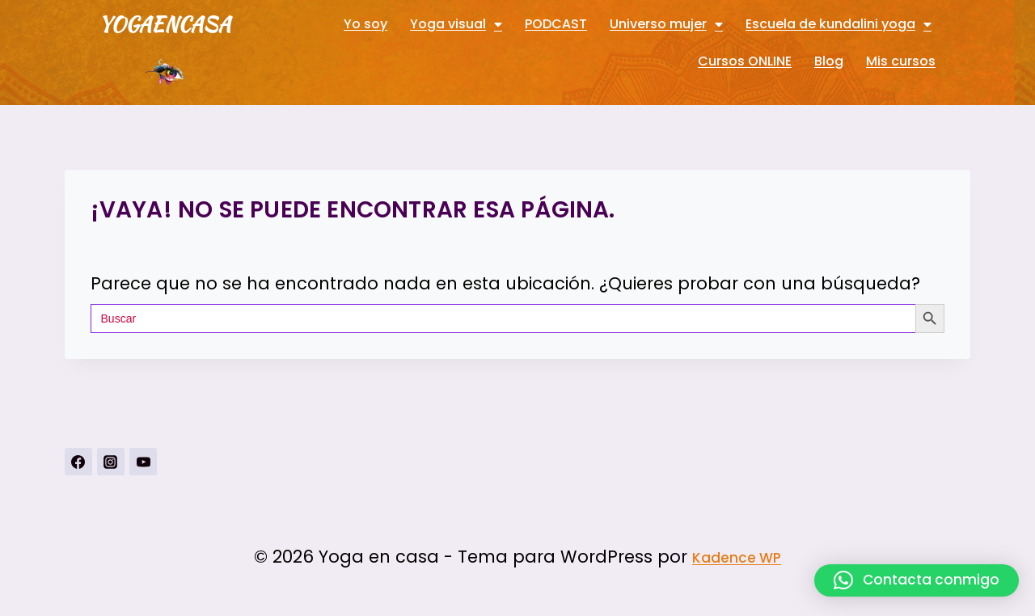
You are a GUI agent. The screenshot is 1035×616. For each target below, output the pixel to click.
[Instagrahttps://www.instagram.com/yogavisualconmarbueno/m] (111, 461)
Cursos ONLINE (745, 61)
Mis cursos (901, 61)
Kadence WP (736, 557)
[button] (916, 580)
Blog (828, 61)
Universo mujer (666, 24)
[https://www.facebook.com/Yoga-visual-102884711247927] (78, 461)
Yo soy (365, 24)
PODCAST (556, 24)
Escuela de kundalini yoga (839, 24)
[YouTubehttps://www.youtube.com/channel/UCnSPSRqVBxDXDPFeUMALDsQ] (143, 461)
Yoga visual (456, 24)
